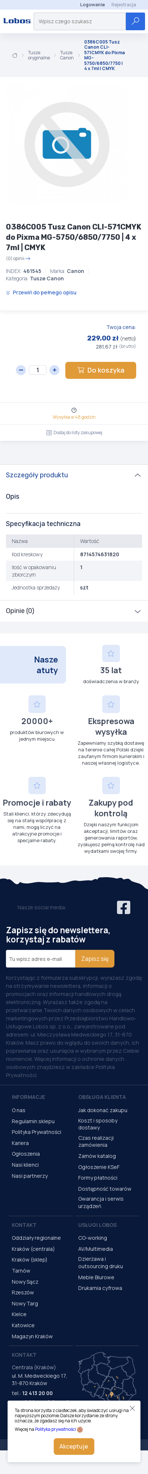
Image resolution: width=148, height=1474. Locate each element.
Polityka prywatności (55, 1429)
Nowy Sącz (25, 1281)
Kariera (20, 1142)
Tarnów (21, 1270)
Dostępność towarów (104, 1188)
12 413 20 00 (37, 1393)
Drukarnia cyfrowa (100, 1287)
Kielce (19, 1314)
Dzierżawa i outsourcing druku (100, 1262)
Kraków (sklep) (30, 1259)
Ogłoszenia (26, 1153)
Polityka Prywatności (36, 1131)
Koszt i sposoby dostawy (97, 1124)
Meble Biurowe (96, 1277)
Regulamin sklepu (33, 1121)
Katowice (23, 1325)
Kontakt (24, 1224)
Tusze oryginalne (39, 55)
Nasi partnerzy (30, 1175)
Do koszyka (100, 370)
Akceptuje (73, 1446)
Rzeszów (23, 1292)
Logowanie (92, 4)
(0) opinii (18, 259)
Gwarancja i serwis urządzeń (101, 1202)
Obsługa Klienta (102, 1096)
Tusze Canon (67, 55)
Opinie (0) (20, 611)
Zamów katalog (97, 1155)
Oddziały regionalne (36, 1237)
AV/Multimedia (95, 1248)
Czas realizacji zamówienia (96, 1141)
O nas (18, 1110)
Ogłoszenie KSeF (99, 1166)
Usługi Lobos (97, 1224)
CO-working (92, 1237)
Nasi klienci (25, 1164)
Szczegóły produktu (37, 475)
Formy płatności (97, 1177)
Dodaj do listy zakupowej (74, 432)
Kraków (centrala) (33, 1248)
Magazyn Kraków (32, 1336)
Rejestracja (123, 4)
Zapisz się (95, 959)
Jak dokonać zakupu (102, 1110)
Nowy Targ (25, 1303)
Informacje (28, 1096)
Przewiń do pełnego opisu (41, 292)
